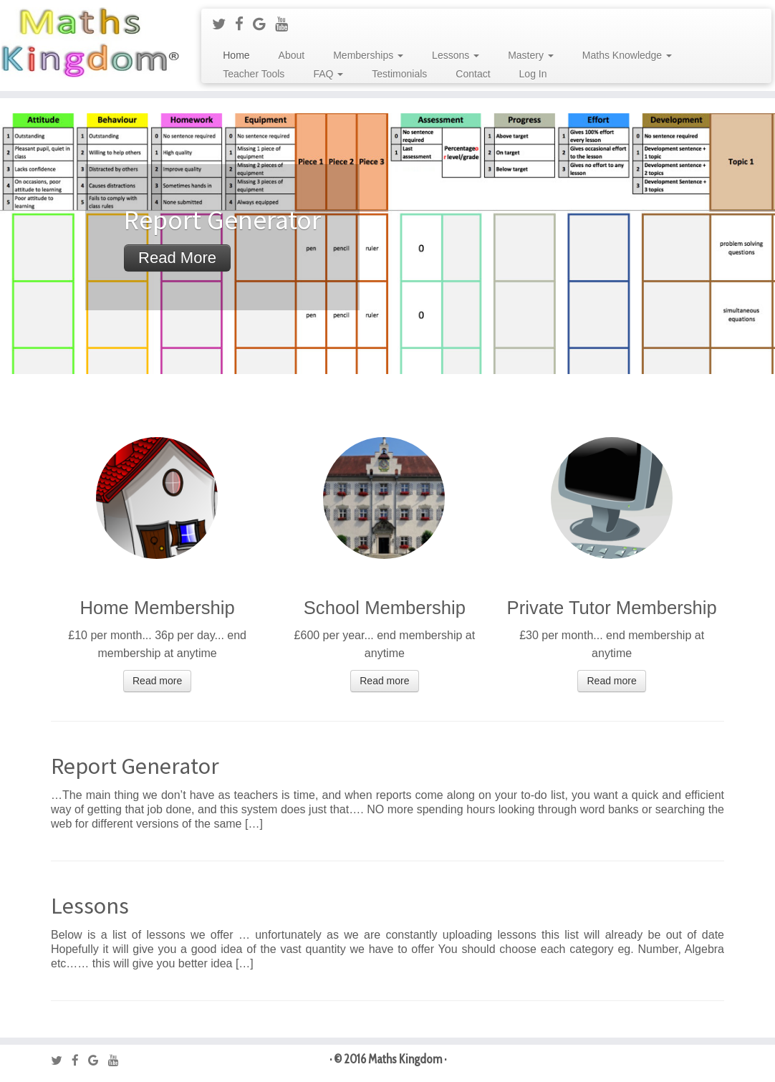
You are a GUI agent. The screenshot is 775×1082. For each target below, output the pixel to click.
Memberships (368, 55)
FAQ (328, 74)
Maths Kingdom (405, 1059)
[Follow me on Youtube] (286, 24)
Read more (177, 258)
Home (236, 55)
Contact (473, 74)
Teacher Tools (253, 74)
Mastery (531, 55)
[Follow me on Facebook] (244, 24)
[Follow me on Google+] (264, 24)
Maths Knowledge (627, 55)
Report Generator (135, 766)
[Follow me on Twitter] (223, 24)
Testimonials (399, 74)
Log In (533, 74)
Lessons (455, 55)
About (292, 55)
